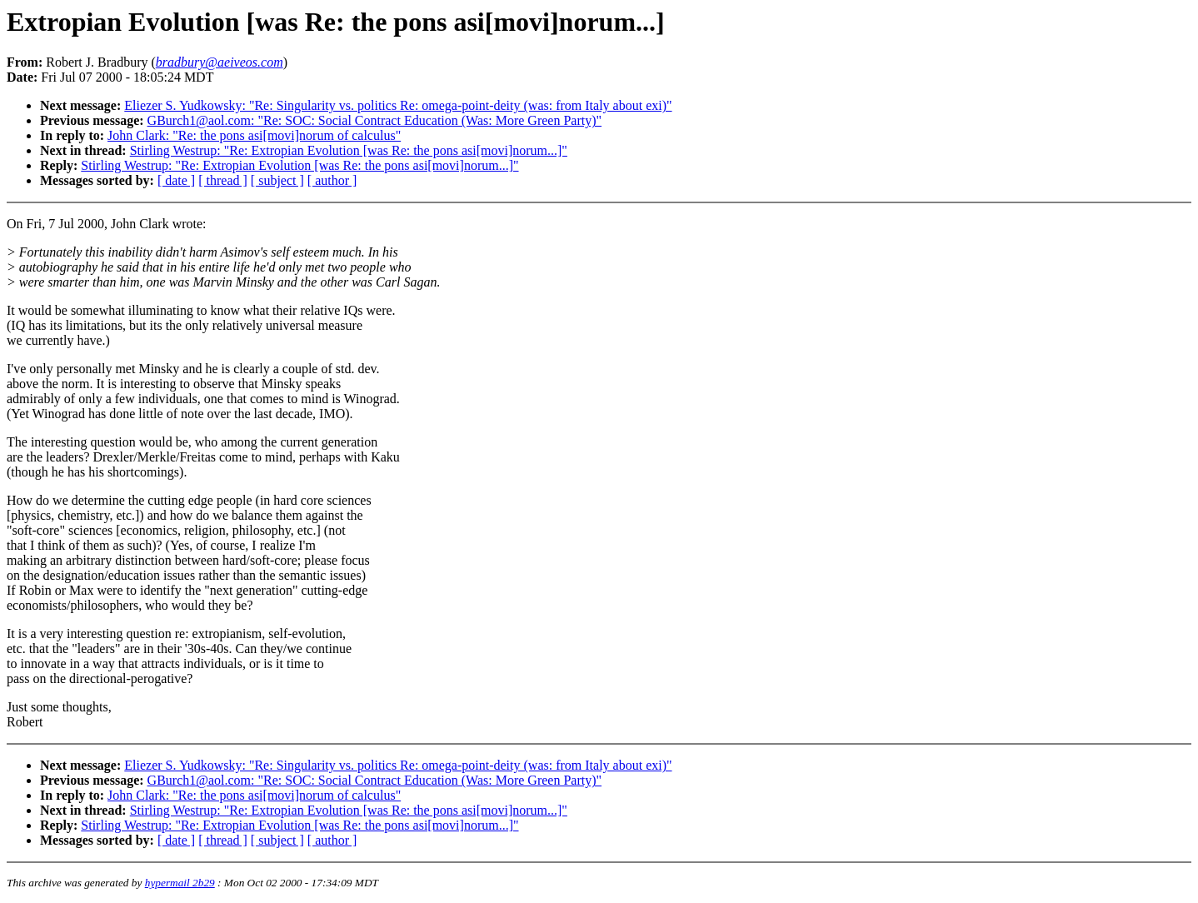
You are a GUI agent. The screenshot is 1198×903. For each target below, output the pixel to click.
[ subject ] (277, 180)
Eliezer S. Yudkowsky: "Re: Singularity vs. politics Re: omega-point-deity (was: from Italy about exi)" (397, 105)
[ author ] (332, 180)
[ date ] (176, 180)
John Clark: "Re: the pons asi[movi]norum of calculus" (254, 135)
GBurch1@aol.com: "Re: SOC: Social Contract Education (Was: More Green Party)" (374, 120)
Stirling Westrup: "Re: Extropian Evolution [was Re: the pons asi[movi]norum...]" (348, 150)
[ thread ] (222, 180)
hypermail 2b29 (180, 882)
